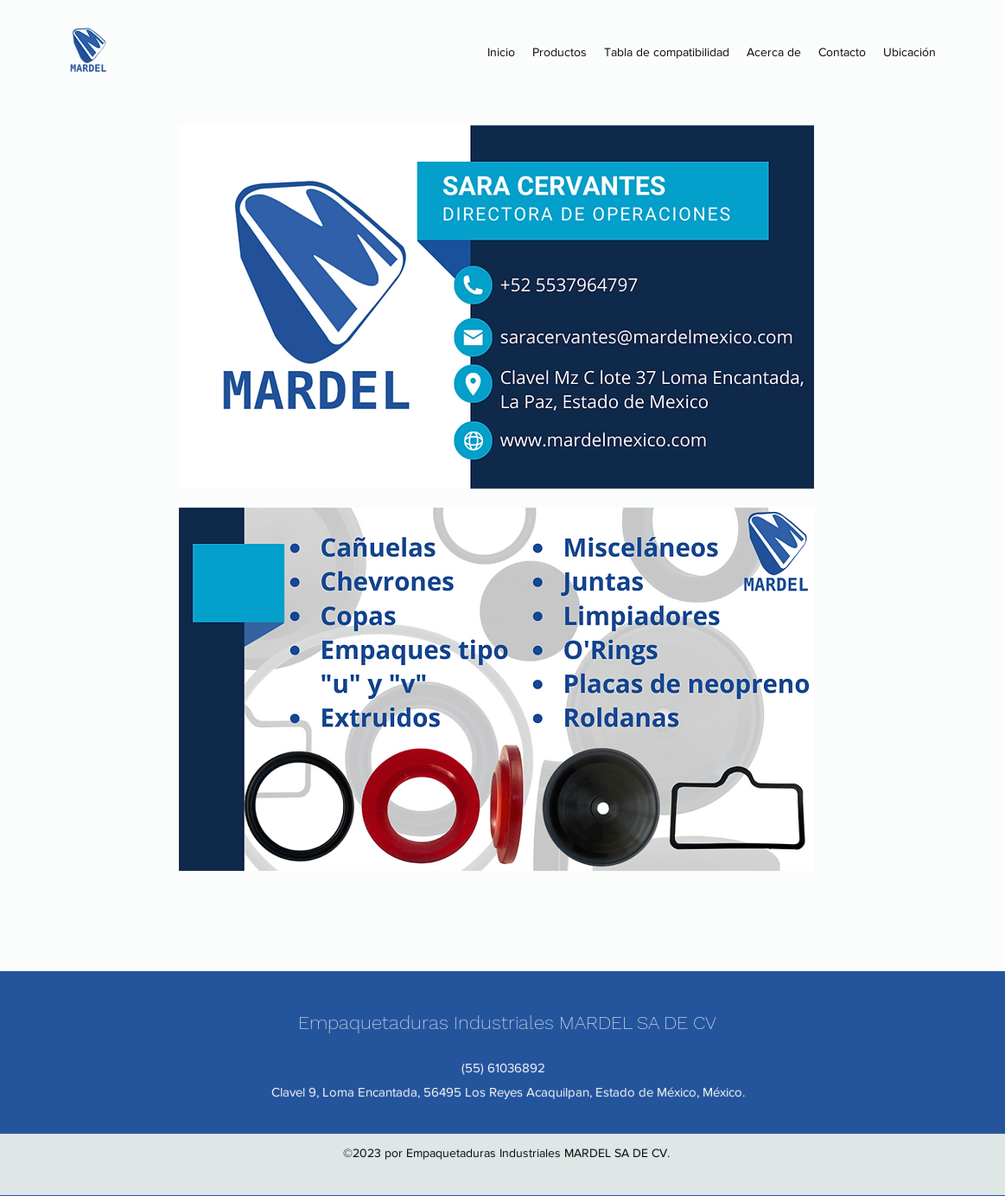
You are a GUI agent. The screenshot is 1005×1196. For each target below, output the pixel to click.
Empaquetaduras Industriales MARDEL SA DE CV (507, 1022)
